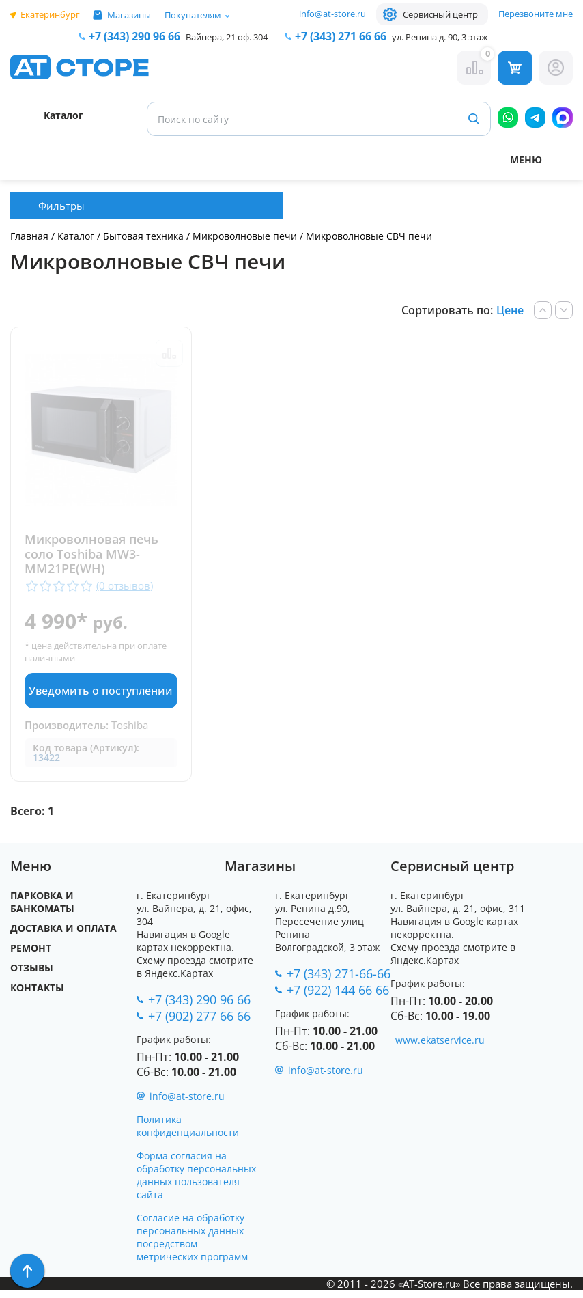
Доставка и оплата (63, 935)
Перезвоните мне (535, 14)
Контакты (37, 995)
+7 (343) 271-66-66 (338, 981)
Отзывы (31, 975)
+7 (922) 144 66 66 (338, 997)
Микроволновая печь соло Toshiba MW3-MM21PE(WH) (91, 554)
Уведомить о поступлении (100, 696)
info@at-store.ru (332, 14)
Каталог (75, 236)
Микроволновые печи (245, 236)
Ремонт (30, 955)
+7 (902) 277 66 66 (199, 1023)
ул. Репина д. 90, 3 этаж (440, 37)
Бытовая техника (143, 236)
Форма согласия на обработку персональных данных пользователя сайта (196, 1183)
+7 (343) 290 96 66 (134, 36)
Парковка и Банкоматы (42, 909)
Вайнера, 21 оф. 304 (227, 37)
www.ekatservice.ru (440, 1047)
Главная (29, 236)
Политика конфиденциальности (188, 1133)
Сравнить (168, 353)
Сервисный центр (440, 14)
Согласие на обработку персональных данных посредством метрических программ (192, 1245)
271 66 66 (340, 36)
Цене (510, 310)
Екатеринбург (50, 14)
